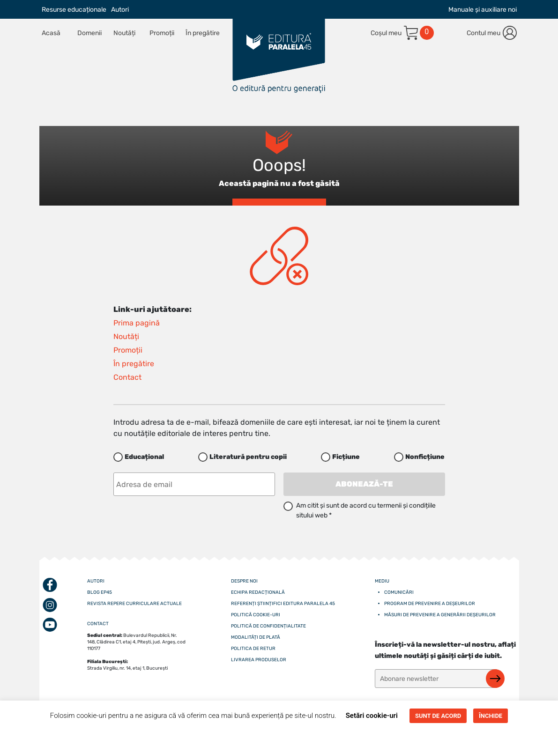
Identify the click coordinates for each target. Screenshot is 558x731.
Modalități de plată (255, 637)
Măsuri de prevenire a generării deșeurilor (440, 615)
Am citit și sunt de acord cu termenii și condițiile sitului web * (366, 510)
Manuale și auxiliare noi (482, 10)
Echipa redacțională (258, 592)
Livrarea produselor (258, 660)
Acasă (51, 33)
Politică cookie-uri (255, 615)
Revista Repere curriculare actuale (134, 603)
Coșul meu (386, 33)
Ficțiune (346, 457)
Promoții (161, 33)
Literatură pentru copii (248, 457)
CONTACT (98, 624)
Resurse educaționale (74, 10)
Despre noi (244, 581)
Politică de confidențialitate (268, 626)
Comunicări (399, 592)
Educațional (144, 457)
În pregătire (203, 33)
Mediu (382, 581)
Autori (120, 10)
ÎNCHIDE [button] (490, 715)
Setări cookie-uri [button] (372, 715)
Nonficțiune (425, 457)
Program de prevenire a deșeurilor (429, 603)
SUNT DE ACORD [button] (438, 715)
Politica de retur (253, 648)
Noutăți (124, 33)
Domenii (89, 33)
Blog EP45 (99, 592)
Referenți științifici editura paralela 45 (283, 603)
